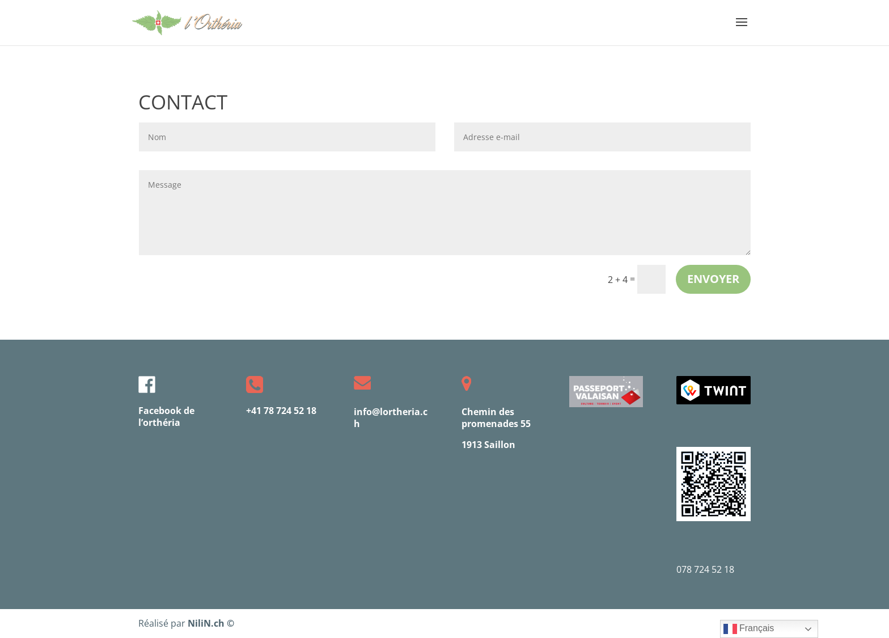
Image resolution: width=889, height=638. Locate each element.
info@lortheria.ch (390, 417)
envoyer (713, 278)
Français (748, 629)
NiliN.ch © (211, 623)
